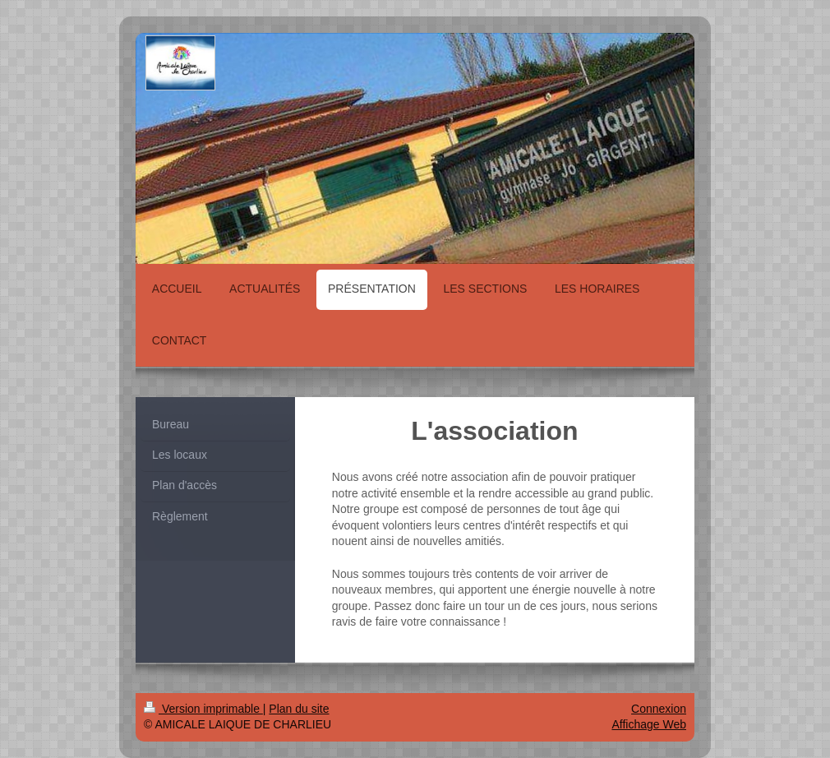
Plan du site (299, 708)
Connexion (658, 708)
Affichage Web (648, 724)
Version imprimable (203, 708)
